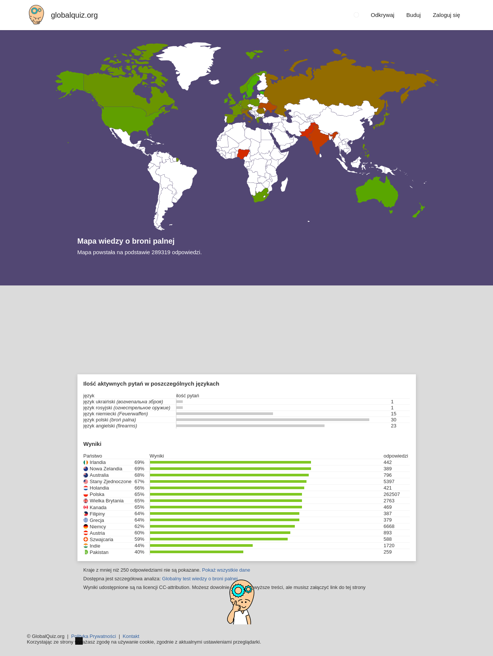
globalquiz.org (74, 15)
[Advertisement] (246, 342)
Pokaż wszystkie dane (226, 570)
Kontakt (131, 636)
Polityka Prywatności (93, 636)
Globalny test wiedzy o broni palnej (200, 578)
